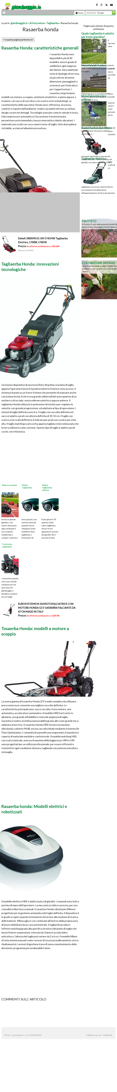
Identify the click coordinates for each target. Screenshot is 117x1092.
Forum (79, 13)
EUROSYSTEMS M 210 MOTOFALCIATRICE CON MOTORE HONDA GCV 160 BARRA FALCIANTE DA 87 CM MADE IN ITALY (46, 607)
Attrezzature (37, 23)
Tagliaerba (53, 23)
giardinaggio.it (19, 23)
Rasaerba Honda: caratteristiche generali (40, 47)
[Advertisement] (34, 20)
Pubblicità (107, 1035)
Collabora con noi (93, 1035)
